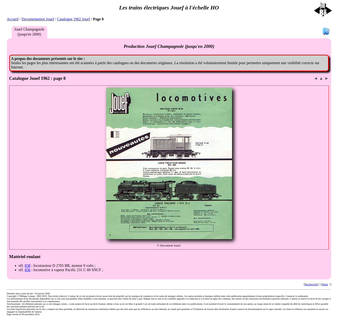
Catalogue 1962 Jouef (73, 19)
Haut (325, 284)
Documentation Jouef (38, 19)
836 (27, 270)
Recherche (311, 284)
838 (27, 266)
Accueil (13, 19)
